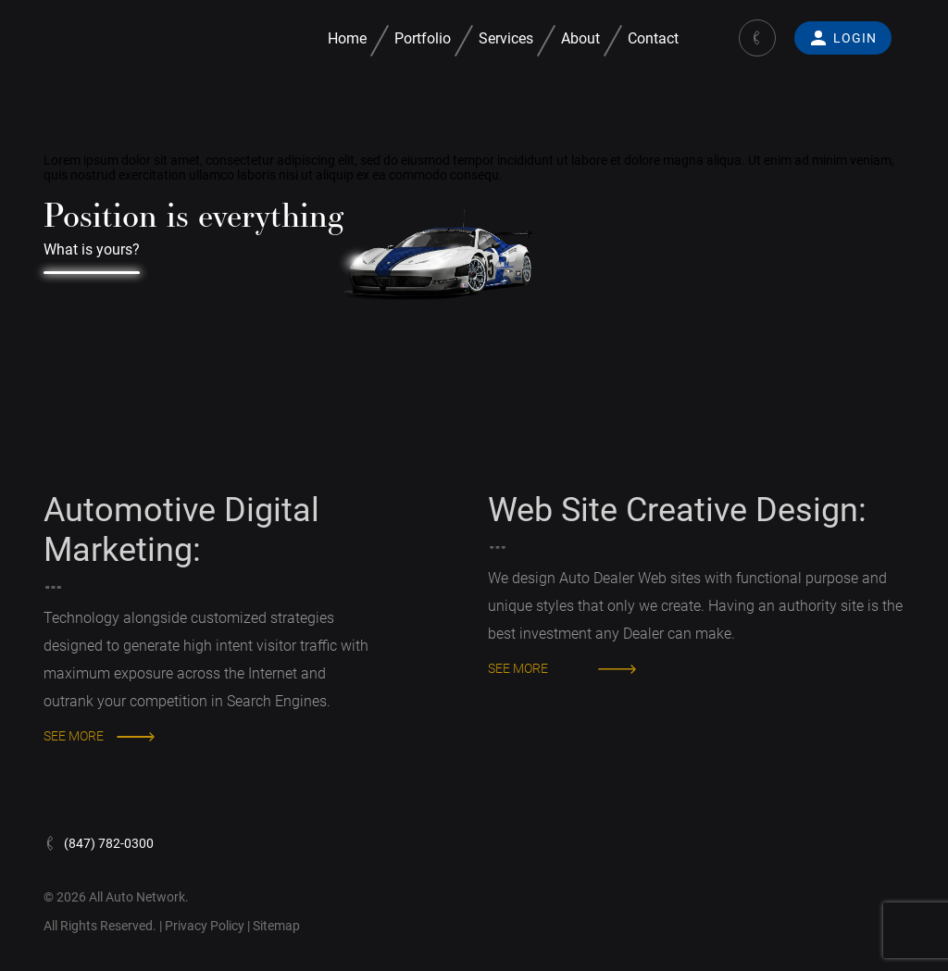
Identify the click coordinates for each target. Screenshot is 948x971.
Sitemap (276, 925)
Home (347, 38)
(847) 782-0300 (99, 843)
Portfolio (422, 38)
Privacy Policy (206, 925)
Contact (653, 38)
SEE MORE (74, 735)
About (580, 38)
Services (506, 38)
